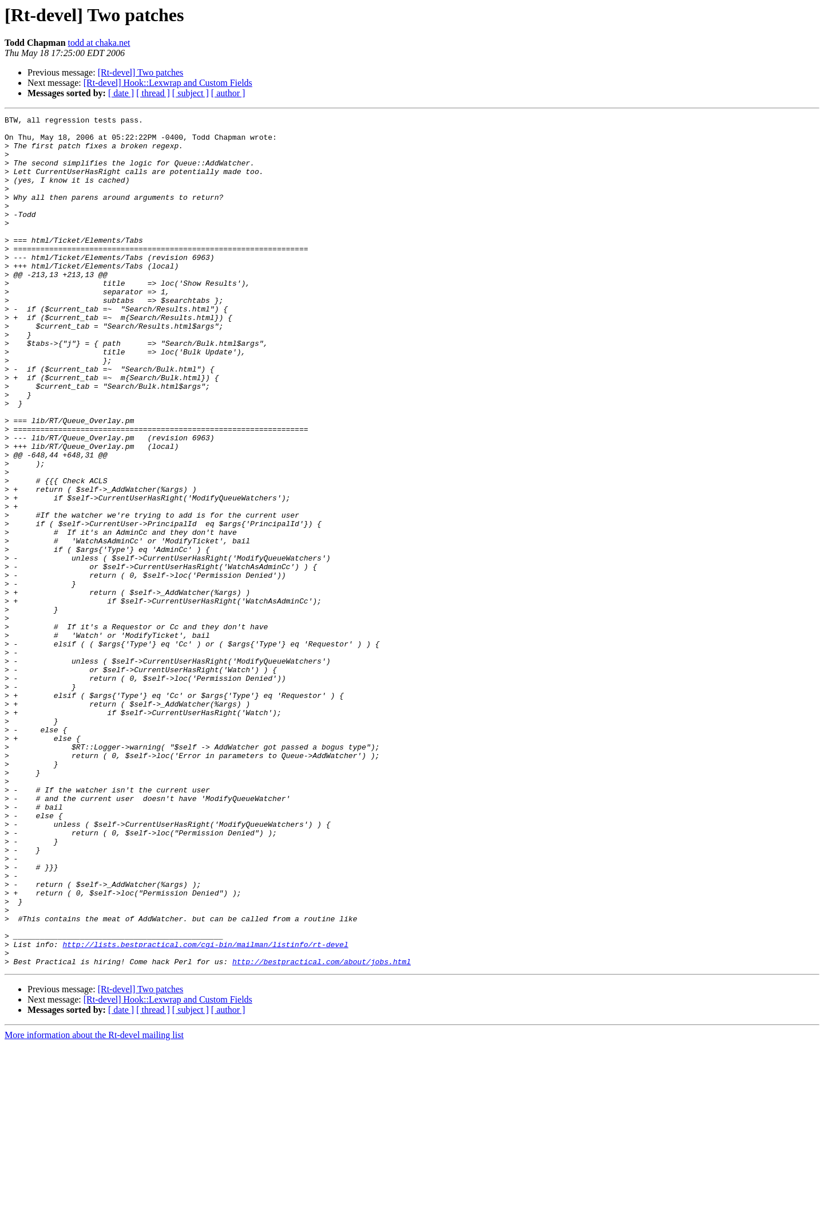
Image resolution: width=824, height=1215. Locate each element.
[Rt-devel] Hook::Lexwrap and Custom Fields (168, 83)
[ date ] (121, 93)
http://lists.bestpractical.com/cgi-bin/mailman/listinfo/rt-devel (205, 1111)
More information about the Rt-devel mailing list (94, 1205)
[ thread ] (153, 93)
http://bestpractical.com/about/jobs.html (321, 1131)
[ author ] (228, 93)
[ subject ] (190, 93)
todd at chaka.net (99, 43)
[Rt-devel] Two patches (141, 72)
